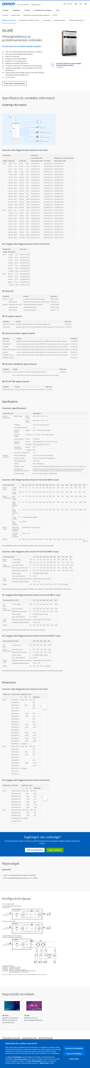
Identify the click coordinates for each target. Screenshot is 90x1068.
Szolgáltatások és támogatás (43, 10)
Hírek (57, 10)
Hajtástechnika (15, 15)
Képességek (47, 20)
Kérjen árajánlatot (55, 850)
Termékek (5, 10)
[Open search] (68, 4)
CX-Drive (5, 1016)
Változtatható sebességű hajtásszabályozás (36, 15)
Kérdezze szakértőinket (35, 850)
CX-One (27, 1016)
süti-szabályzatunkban (20, 1059)
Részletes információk (9, 20)
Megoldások (16, 10)
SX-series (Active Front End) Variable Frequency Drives (68, 64)
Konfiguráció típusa (59, 20)
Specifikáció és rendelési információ (29, 20)
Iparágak (27, 10)
